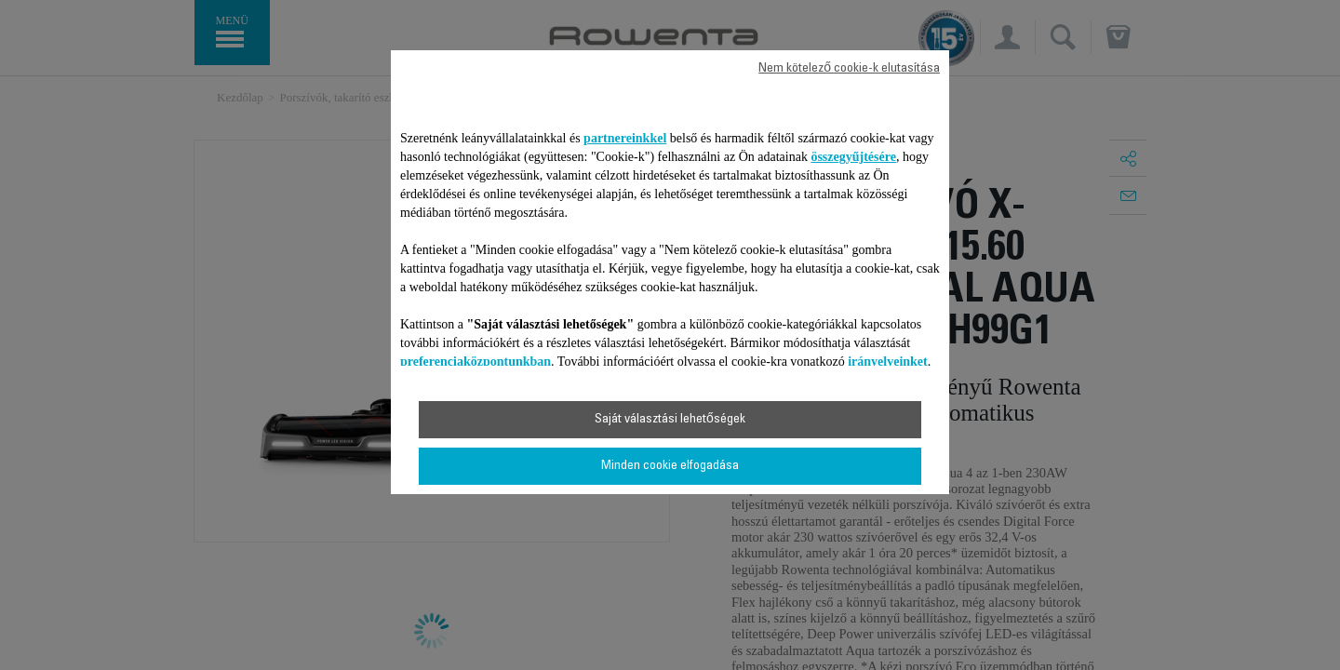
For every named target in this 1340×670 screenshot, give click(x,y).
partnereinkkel (624, 138)
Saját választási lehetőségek (670, 419)
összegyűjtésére (853, 157)
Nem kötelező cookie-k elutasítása (849, 68)
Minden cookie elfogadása (670, 466)
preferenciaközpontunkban (475, 361)
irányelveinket (888, 361)
